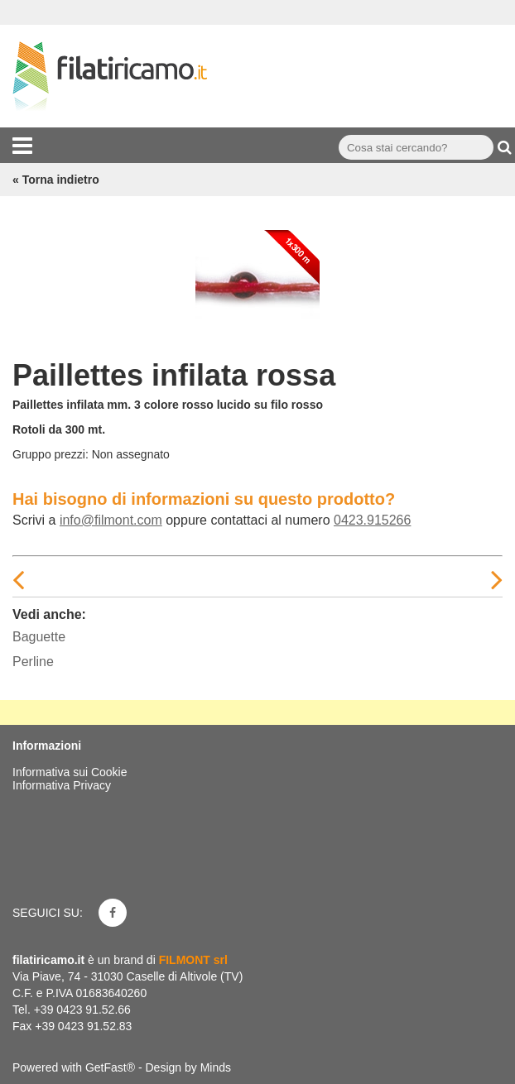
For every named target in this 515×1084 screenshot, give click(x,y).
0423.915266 (372, 520)
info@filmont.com (111, 520)
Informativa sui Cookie (70, 772)
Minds (215, 1067)
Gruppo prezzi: (50, 454)
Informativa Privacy (61, 785)
